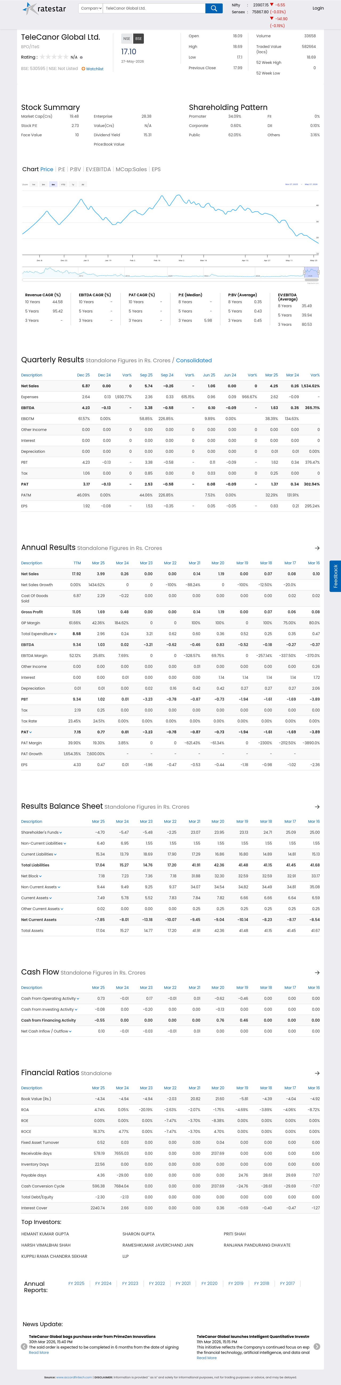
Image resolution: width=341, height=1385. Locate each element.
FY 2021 (183, 1283)
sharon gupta (139, 1234)
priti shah (235, 1234)
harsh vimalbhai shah (46, 1245)
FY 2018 (261, 1283)
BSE (138, 38)
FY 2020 (209, 1283)
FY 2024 (103, 1283)
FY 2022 (157, 1283)
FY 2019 (236, 1283)
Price (47, 169)
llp (126, 1256)
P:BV (75, 169)
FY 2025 (76, 1283)
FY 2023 (130, 1283)
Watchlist (94, 69)
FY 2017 (287, 1283)
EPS (156, 169)
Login (318, 8)
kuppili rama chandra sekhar (54, 1256)
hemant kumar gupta (45, 1234)
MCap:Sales (131, 169)
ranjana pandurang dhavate (257, 1245)
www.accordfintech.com (74, 1377)
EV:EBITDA (98, 169)
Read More (39, 1352)
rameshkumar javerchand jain (158, 1245)
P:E (61, 169)
